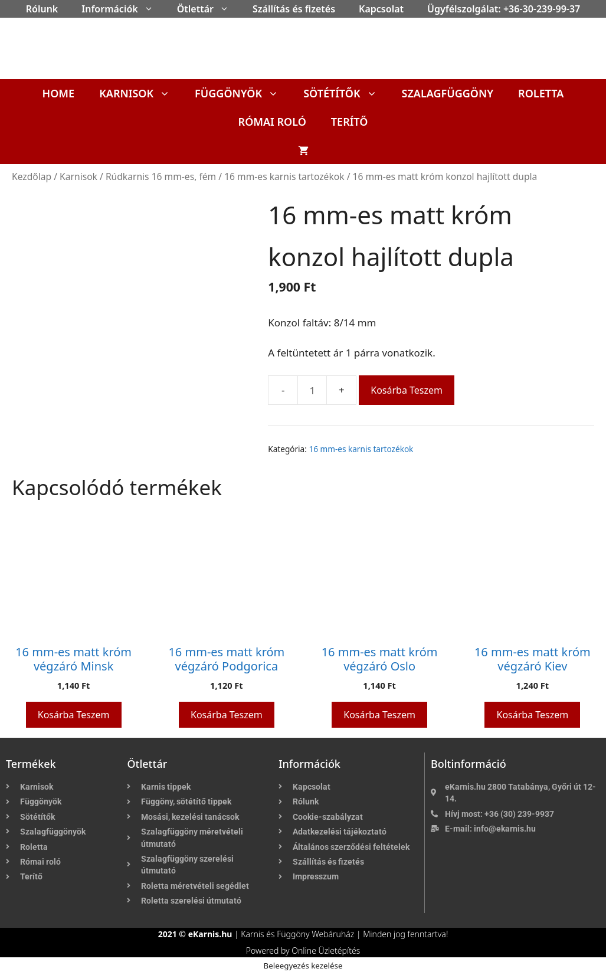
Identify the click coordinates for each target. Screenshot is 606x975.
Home (58, 93)
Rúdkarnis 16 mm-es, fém (161, 176)
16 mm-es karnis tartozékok (284, 176)
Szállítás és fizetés (294, 8)
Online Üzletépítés (325, 950)
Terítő (349, 121)
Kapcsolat (381, 8)
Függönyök (243, 93)
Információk (123, 9)
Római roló (272, 121)
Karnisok (140, 93)
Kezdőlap (31, 176)
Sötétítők (346, 93)
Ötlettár (209, 9)
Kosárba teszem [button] (74, 714)
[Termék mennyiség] (312, 390)
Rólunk (42, 8)
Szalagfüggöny (448, 93)
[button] (151, 9)
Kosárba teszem (407, 390)
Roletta (541, 93)
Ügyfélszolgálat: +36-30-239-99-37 (503, 8)
